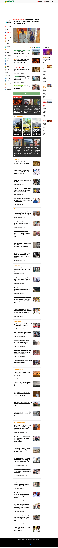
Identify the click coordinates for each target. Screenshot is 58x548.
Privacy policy (37, 539)
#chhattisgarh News (19, 19)
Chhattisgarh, (20, 56)
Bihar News (17, 265)
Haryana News (18, 209)
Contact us (33, 539)
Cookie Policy (23, 539)
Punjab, (19, 488)
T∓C (30, 539)
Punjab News (17, 480)
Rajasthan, (20, 378)
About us (19, 539)
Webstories (20, 116)
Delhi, (19, 73)
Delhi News (17, 159)
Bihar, (19, 82)
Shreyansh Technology (31, 544)
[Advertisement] (30, 10)
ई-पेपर (46, 1)
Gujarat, (19, 328)
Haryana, (19, 217)
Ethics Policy (27, 539)
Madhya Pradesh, (21, 64)
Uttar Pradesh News (19, 422)
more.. (27, 93)
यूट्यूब (39, 1)
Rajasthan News (18, 369)
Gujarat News (17, 321)
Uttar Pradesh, (20, 432)
